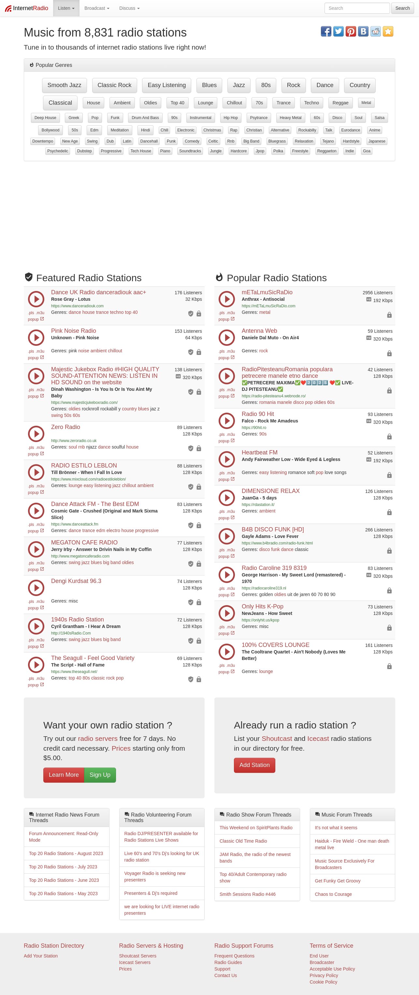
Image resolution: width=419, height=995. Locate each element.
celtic (213, 141)
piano (165, 151)
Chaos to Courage (333, 894)
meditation (120, 130)
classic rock (115, 85)
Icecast (318, 738)
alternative (280, 130)
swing (92, 141)
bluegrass (277, 141)
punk (171, 141)
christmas (212, 130)
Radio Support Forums (243, 945)
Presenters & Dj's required (151, 893)
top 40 (177, 102)
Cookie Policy (324, 982)
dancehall (149, 141)
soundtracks (190, 151)
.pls (31, 313)
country (360, 85)
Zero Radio (65, 427)
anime (374, 130)
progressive (111, 151)
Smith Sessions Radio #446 (248, 894)
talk (328, 130)
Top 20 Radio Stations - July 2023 (63, 866)
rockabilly (307, 130)
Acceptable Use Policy (332, 969)
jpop (260, 151)
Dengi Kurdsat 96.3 (76, 581)
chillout (234, 102)
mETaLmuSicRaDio (267, 292)
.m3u (40, 313)
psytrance (258, 117)
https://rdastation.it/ (258, 504)
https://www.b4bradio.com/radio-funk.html (277, 543)
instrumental (200, 117)
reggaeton (327, 151)
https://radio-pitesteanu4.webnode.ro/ (274, 396)
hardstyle (351, 141)
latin (127, 141)
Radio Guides (228, 962)
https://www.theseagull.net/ (74, 671)
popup (36, 319)
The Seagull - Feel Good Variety (93, 658)
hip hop (231, 117)
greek (73, 117)
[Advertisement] (209, 213)
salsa (379, 117)
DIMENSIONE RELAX (271, 491)
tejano (328, 141)
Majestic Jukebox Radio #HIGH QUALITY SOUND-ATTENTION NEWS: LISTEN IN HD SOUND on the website (105, 376)
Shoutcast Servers (137, 955)
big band (251, 141)
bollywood (51, 130)
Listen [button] (66, 8)
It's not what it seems (336, 827)
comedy (192, 141)
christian (254, 130)
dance (324, 85)
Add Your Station (41, 955)
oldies (150, 102)
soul (358, 117)
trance (284, 102)
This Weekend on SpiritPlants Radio (256, 827)
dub (110, 141)
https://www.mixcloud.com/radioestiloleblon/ (88, 479)
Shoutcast (277, 738)
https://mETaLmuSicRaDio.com (269, 306)
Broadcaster (322, 962)
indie (349, 151)
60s (317, 117)
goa (366, 151)
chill (164, 130)
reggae (341, 102)
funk (115, 117)
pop (95, 117)
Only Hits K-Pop (262, 606)
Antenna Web (259, 331)
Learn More (64, 775)
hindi (145, 130)
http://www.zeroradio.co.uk (73, 440)
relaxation (304, 141)
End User (319, 955)
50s (75, 130)
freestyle (300, 151)
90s (174, 117)
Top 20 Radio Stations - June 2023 (64, 880)
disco (337, 117)
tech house (141, 151)
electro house (120, 530)
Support (222, 969)
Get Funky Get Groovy (338, 880)
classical (60, 103)
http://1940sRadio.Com (71, 633)
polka (278, 151)
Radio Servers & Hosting (151, 945)
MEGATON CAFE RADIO (84, 542)
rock (293, 85)
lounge (205, 102)
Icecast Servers (135, 962)
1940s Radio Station (77, 619)
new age (70, 141)
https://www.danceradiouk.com (77, 306)
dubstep (84, 151)
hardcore (239, 151)
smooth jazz (64, 85)
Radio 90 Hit (258, 414)
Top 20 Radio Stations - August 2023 (66, 853)
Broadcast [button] (96, 8)
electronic (186, 130)
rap (233, 130)
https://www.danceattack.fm (74, 524)
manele (284, 402)
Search (403, 8)
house (93, 102)
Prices (121, 748)
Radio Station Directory (54, 945)
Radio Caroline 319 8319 (274, 568)
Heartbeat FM (260, 452)
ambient (122, 102)
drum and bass (145, 117)
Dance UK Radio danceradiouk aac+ (98, 292)
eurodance (350, 130)
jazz (239, 85)
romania (267, 402)
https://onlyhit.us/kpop (260, 620)
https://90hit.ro (254, 427)
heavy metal (291, 117)
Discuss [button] (129, 8)
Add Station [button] (254, 765)
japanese (376, 141)
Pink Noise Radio (73, 331)
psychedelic (57, 151)
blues (209, 85)
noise (83, 350)
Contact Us (225, 975)
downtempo (42, 141)
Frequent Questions (234, 955)
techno (311, 102)
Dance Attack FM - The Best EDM (95, 504)
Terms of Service (332, 945)
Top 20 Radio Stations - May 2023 (63, 893)
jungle (216, 151)
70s (259, 102)
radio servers (98, 738)
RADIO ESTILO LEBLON (84, 465)
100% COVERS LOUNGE (276, 645)
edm (94, 130)
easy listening (167, 85)
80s (266, 85)
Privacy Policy (324, 975)
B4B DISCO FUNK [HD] (273, 529)
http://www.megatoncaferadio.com (80, 556)
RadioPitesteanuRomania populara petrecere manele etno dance (287, 372)
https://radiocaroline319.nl (264, 588)
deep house (45, 117)
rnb (230, 141)
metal (366, 102)
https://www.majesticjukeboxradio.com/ (84, 402)
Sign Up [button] (100, 775)
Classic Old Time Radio (243, 841)
